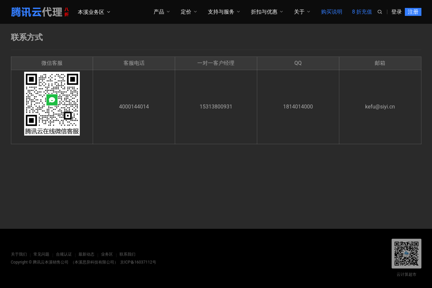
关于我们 (19, 254)
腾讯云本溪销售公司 (51, 262)
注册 (413, 12)
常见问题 (41, 254)
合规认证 (64, 254)
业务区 (107, 254)
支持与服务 (221, 12)
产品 (159, 12)
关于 (299, 12)
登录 (396, 12)
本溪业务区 (91, 12)
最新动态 (86, 254)
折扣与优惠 (264, 12)
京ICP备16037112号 (138, 262)
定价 (186, 12)
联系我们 (127, 254)
